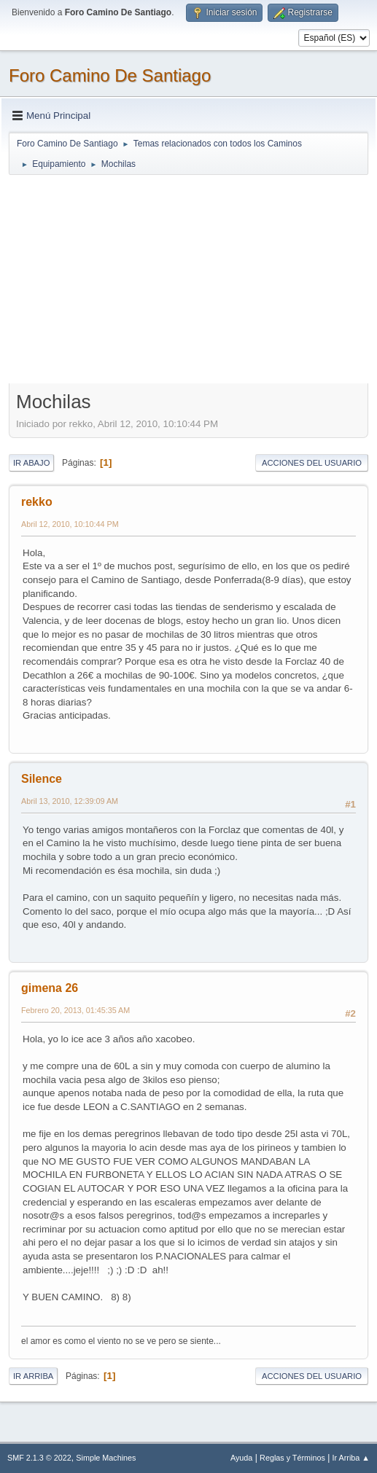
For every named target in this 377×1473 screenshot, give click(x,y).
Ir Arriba (33, 1376)
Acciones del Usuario (312, 462)
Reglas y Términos (292, 1457)
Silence (41, 779)
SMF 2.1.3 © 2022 (39, 1457)
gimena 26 (49, 988)
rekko (37, 502)
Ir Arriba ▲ (351, 1457)
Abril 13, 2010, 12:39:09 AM (69, 801)
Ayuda (241, 1457)
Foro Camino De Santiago (110, 75)
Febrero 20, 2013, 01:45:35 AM (75, 1010)
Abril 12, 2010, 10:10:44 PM (70, 524)
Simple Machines (106, 1457)
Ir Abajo (31, 462)
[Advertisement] (188, 278)
